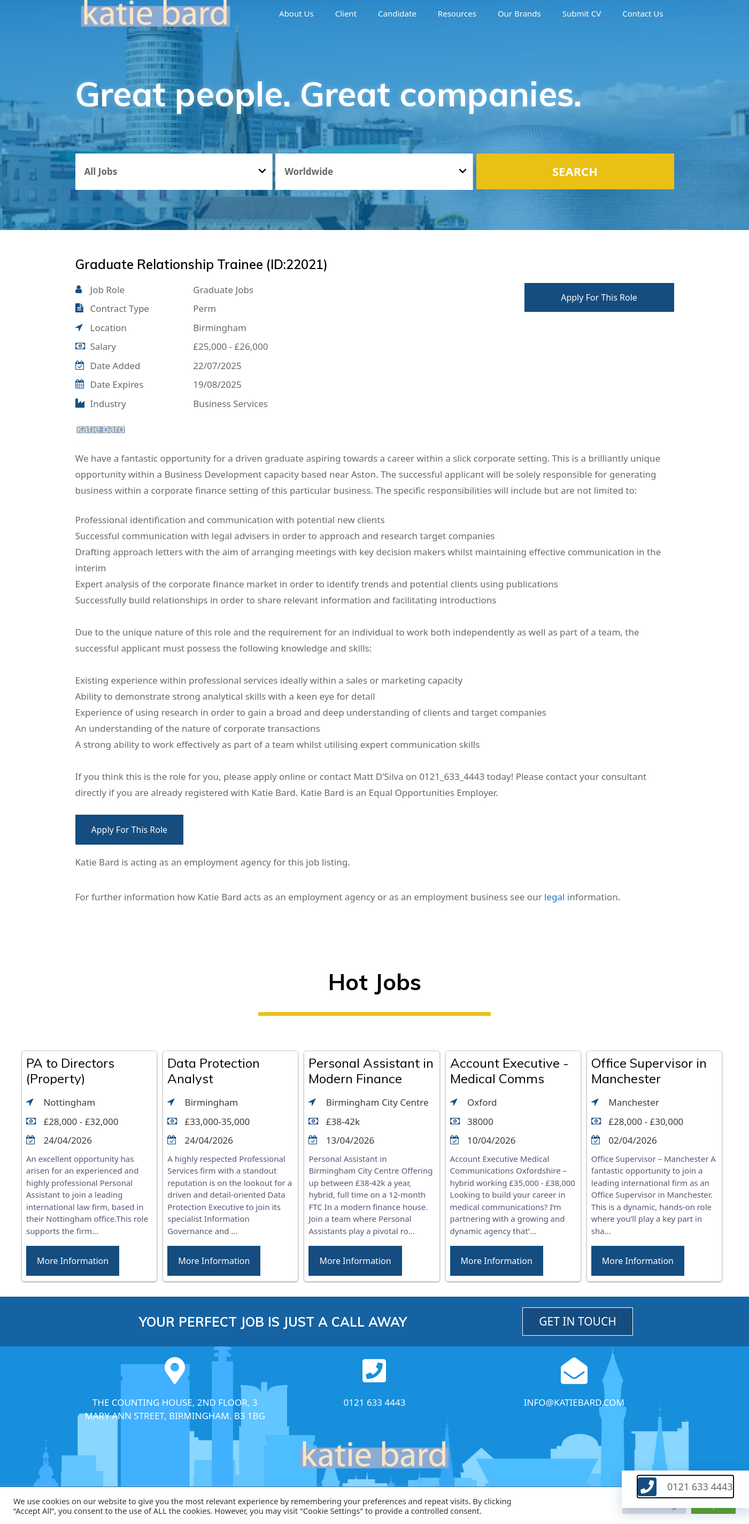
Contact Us (642, 13)
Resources (457, 13)
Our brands (519, 13)
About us (296, 13)
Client (346, 13)
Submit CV (581, 13)
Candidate (397, 13)
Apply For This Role (599, 297)
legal (554, 897)
